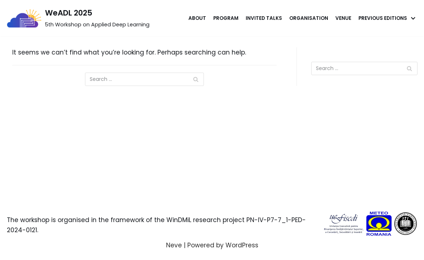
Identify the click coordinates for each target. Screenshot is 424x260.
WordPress (242, 245)
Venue (343, 18)
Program (225, 18)
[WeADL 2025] (78, 18)
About (197, 18)
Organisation (308, 18)
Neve (174, 245)
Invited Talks (264, 18)
